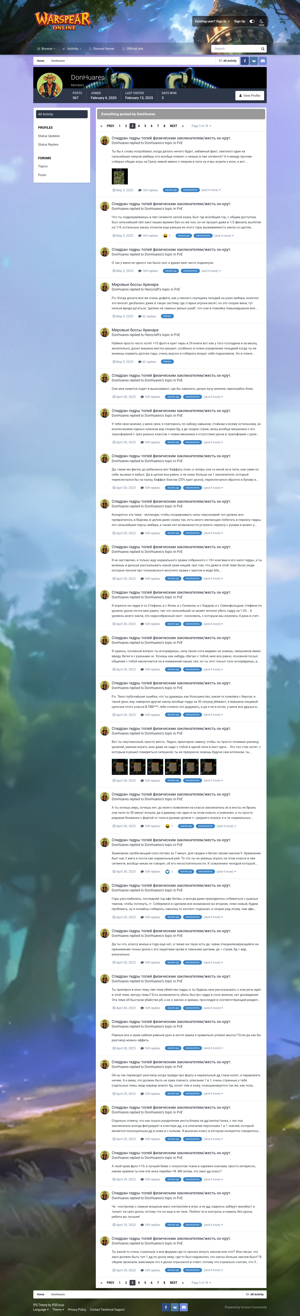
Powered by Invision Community (246, 1307)
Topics (43, 166)
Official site (134, 49)
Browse (47, 49)
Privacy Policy (77, 1309)
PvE (180, 143)
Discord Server (104, 49)
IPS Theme (40, 1305)
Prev (110, 126)
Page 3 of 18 (201, 126)
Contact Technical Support (107, 1309)
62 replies (147, 316)
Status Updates (49, 136)
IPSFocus (58, 1305)
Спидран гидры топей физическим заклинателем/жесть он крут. (171, 138)
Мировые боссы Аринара (135, 284)
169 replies (148, 190)
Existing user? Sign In (212, 21)
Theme (58, 1309)
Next (173, 126)
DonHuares (120, 143)
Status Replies (48, 144)
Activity (73, 49)
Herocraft (152, 289)
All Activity (45, 114)
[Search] (220, 49)
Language (41, 1309)
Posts (42, 175)
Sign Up (239, 21)
